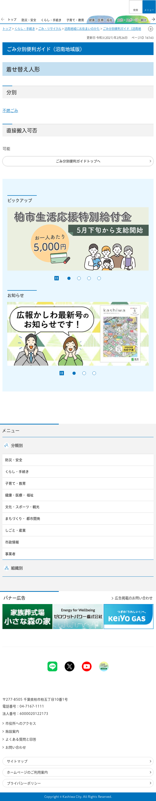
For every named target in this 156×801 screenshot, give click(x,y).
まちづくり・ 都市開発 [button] (22, 518)
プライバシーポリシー (24, 783)
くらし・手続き (24, 28)
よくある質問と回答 (20, 739)
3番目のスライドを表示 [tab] (89, 278)
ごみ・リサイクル (49, 28)
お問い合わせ (15, 747)
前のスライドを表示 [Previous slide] (3, 19)
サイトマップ (17, 761)
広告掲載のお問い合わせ (134, 598)
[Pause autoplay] (56, 278)
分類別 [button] (17, 445)
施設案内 (12, 731)
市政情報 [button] (12, 542)
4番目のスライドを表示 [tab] (99, 278)
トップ (6, 28)
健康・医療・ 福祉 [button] (19, 495)
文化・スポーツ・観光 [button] (22, 507)
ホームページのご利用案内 (27, 772)
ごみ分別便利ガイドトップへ (78, 161)
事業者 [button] (10, 554)
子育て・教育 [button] (15, 483)
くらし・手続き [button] (17, 471)
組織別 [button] (17, 568)
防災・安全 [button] (13, 460)
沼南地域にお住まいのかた (82, 28)
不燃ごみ (10, 111)
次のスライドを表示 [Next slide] (153, 19)
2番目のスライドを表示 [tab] (79, 278)
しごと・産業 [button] (15, 530)
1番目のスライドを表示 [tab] (69, 278)
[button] (135, 6)
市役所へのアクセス (20, 723)
